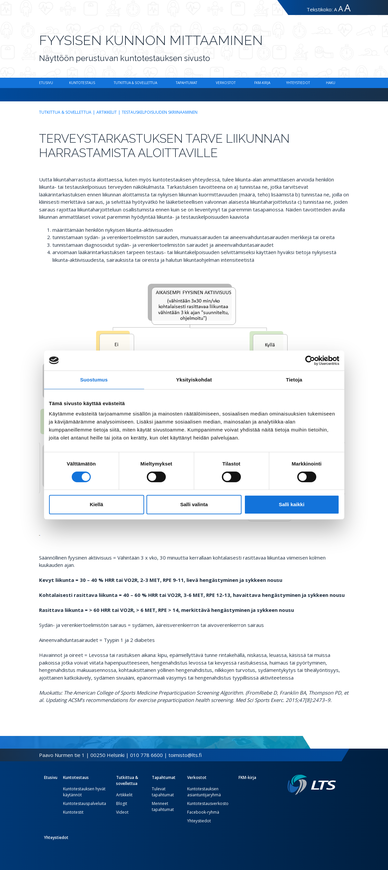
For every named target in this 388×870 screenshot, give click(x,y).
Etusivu (46, 82)
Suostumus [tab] (94, 379)
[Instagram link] (328, 805)
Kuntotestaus (82, 82)
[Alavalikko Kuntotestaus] (96, 82)
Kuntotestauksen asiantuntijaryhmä (204, 792)
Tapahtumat (186, 82)
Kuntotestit (73, 812)
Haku (330, 82)
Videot (122, 812)
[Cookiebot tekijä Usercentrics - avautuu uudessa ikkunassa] (310, 360)
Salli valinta (194, 504)
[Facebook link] (317, 805)
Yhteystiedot (298, 82)
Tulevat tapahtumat (163, 792)
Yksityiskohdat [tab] (194, 379)
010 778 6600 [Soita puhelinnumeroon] (146, 755)
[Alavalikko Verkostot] (237, 82)
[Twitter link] (322, 805)
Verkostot (226, 82)
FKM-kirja (262, 82)
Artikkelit (106, 112)
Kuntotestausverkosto (208, 803)
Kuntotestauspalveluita (84, 803)
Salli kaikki (292, 504)
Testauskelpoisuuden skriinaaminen (160, 112)
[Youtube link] (333, 805)
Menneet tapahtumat (163, 806)
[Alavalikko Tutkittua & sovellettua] (158, 82)
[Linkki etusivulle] (312, 785)
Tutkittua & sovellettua (135, 82)
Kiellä (96, 504)
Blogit (121, 803)
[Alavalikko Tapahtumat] (198, 82)
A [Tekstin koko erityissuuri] (347, 7)
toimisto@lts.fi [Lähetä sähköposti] (185, 755)
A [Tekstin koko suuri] (340, 8)
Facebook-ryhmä (203, 812)
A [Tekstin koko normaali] (335, 9)
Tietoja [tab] (294, 379)
